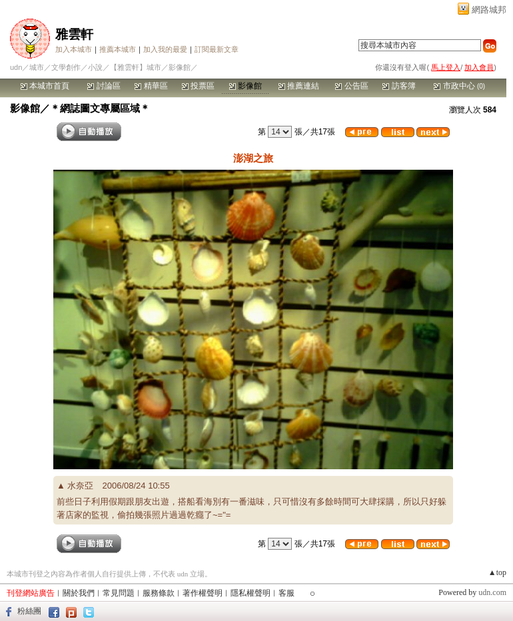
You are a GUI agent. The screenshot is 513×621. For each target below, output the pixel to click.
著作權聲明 (203, 593)
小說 (95, 67)
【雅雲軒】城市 (135, 67)
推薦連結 (298, 86)
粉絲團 (29, 611)
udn (16, 67)
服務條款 (159, 593)
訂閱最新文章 (217, 49)
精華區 (151, 86)
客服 (286, 593)
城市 (36, 67)
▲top (497, 572)
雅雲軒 (74, 34)
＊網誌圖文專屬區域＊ (100, 108)
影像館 (245, 86)
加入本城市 (73, 49)
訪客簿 (398, 86)
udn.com (492, 592)
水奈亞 (80, 486)
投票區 (198, 86)
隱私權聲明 (250, 593)
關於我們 (79, 593)
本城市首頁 (45, 86)
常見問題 (119, 593)
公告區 (351, 86)
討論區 (103, 86)
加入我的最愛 (165, 49)
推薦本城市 (117, 49)
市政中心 (459, 86)
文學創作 (66, 67)
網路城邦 (489, 10)
